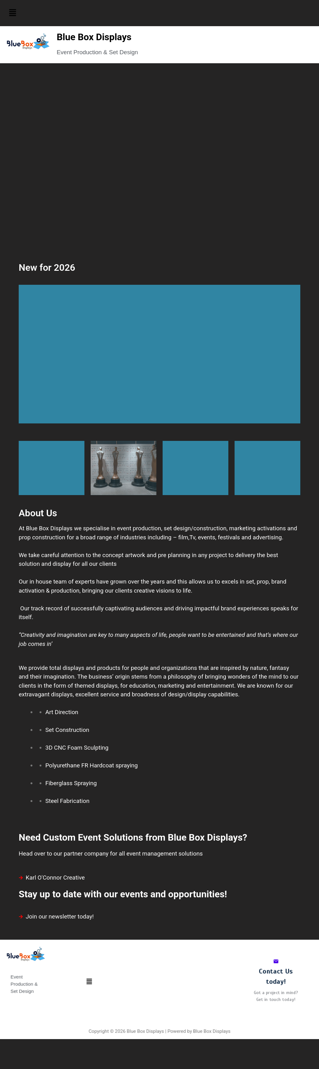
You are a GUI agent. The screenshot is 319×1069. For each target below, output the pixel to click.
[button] (12, 13)
